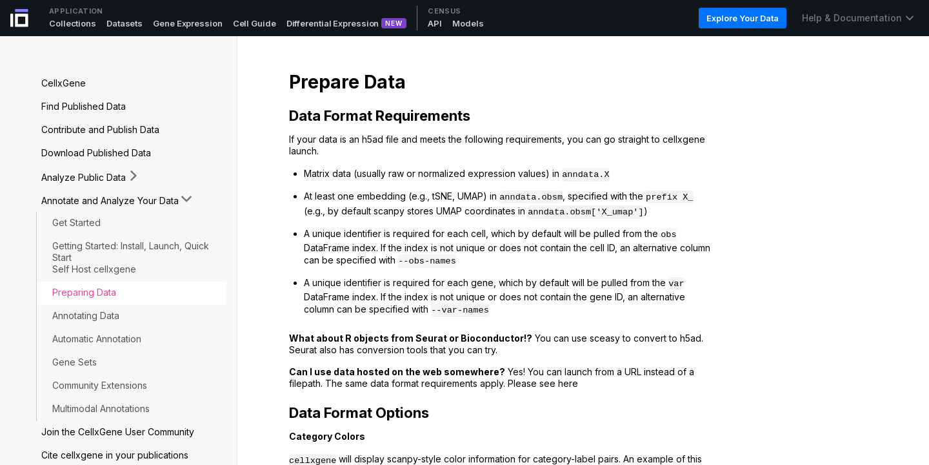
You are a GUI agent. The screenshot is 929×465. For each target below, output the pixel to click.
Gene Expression (188, 23)
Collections (72, 23)
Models (467, 23)
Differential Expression (332, 23)
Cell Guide (254, 23)
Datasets (124, 23)
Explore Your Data (742, 18)
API (435, 23)
